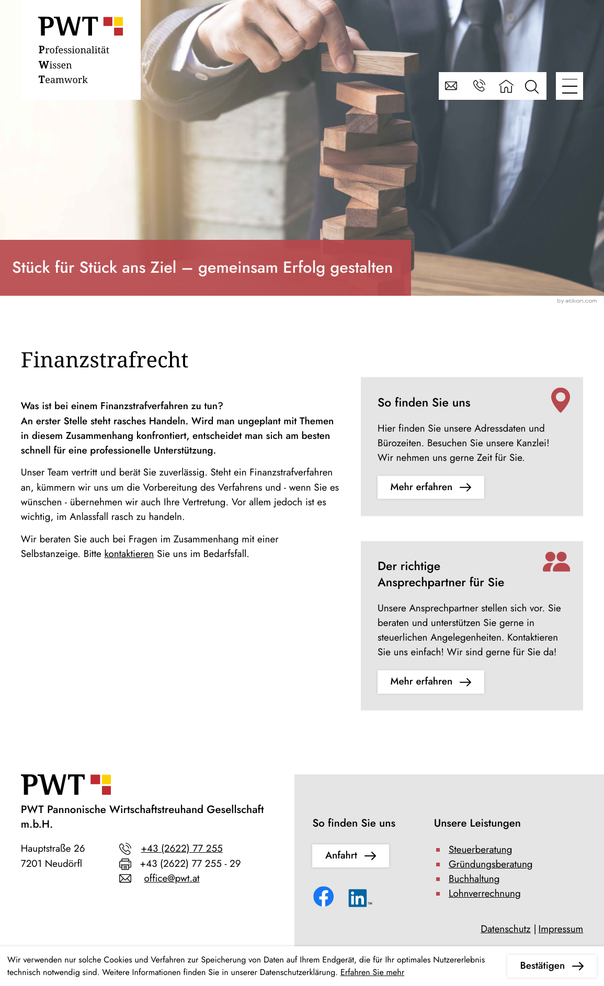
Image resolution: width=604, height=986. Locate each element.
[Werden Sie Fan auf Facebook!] (325, 898)
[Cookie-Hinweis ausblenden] (552, 966)
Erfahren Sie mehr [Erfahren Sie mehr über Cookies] (372, 972)
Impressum (561, 929)
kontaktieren (129, 554)
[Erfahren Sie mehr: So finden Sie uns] (431, 487)
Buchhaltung (474, 879)
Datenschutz (506, 929)
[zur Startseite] (80, 53)
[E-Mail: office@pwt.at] (452, 86)
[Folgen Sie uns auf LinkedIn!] (360, 900)
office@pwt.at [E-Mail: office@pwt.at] (171, 879)
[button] (479, 86)
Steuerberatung (480, 850)
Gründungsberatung (491, 864)
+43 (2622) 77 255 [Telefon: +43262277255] (181, 849)
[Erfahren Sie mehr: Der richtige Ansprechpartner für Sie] (431, 681)
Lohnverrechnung (485, 894)
